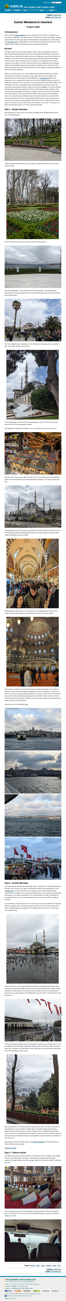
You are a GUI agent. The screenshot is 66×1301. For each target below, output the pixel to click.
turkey (54, 1265)
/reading (8, 10)
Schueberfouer (44, 78)
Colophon (22, 1279)
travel (38, 1265)
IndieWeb (14, 1286)
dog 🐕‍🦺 (25, 10)
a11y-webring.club (16, 1288)
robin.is (16, 6)
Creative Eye (54, 15)
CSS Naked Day (53, 17)
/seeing (38, 7)
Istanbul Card (9, 890)
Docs (34, 1279)
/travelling (31, 7)
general (32, 1265)
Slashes (29, 1279)
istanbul (48, 1265)
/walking (17, 10)
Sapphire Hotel (12, 42)
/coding (52, 7)
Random (22, 1286)
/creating (45, 7)
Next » (26, 1286)
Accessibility (14, 1279)
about (52, 10)
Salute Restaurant (38, 1142)
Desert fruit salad (10, 1148)
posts (41, 10)
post (58, 1265)
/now (25, 7)
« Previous (7, 1286)
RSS (7, 1279)
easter (43, 1265)
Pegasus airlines (20, 35)
